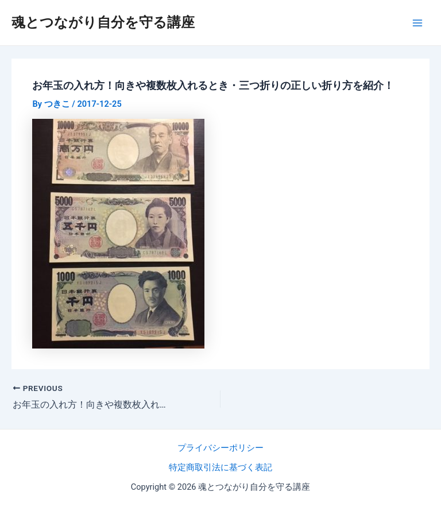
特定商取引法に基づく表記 (220, 467)
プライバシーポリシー (220, 448)
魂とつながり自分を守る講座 (103, 22)
